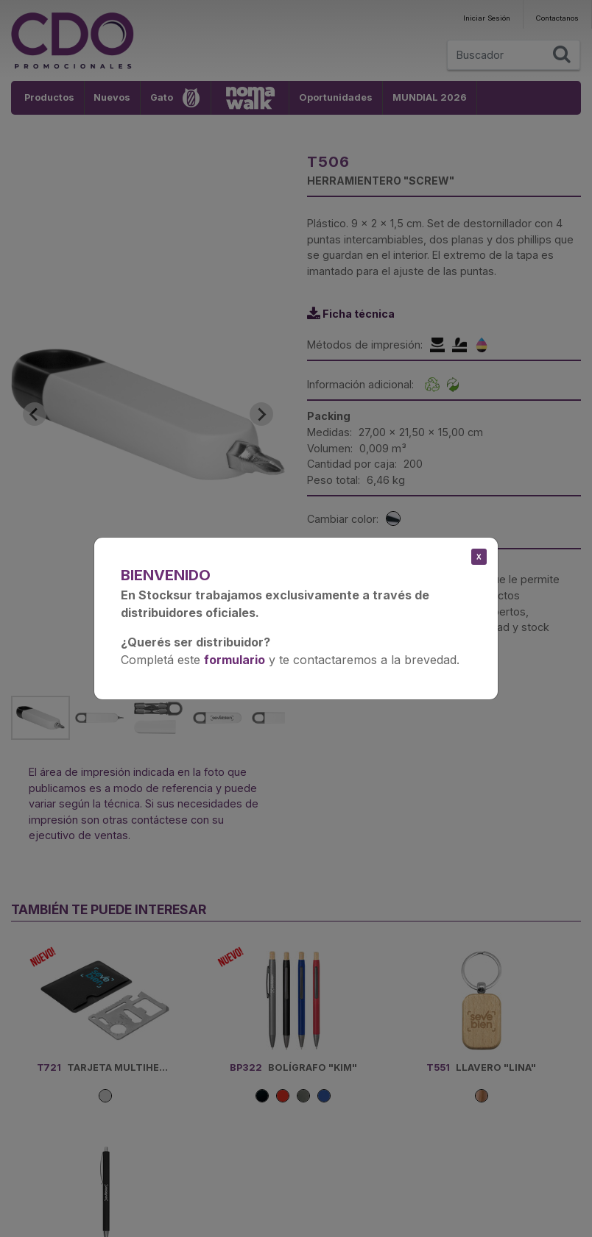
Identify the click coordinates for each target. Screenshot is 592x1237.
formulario (234, 659)
